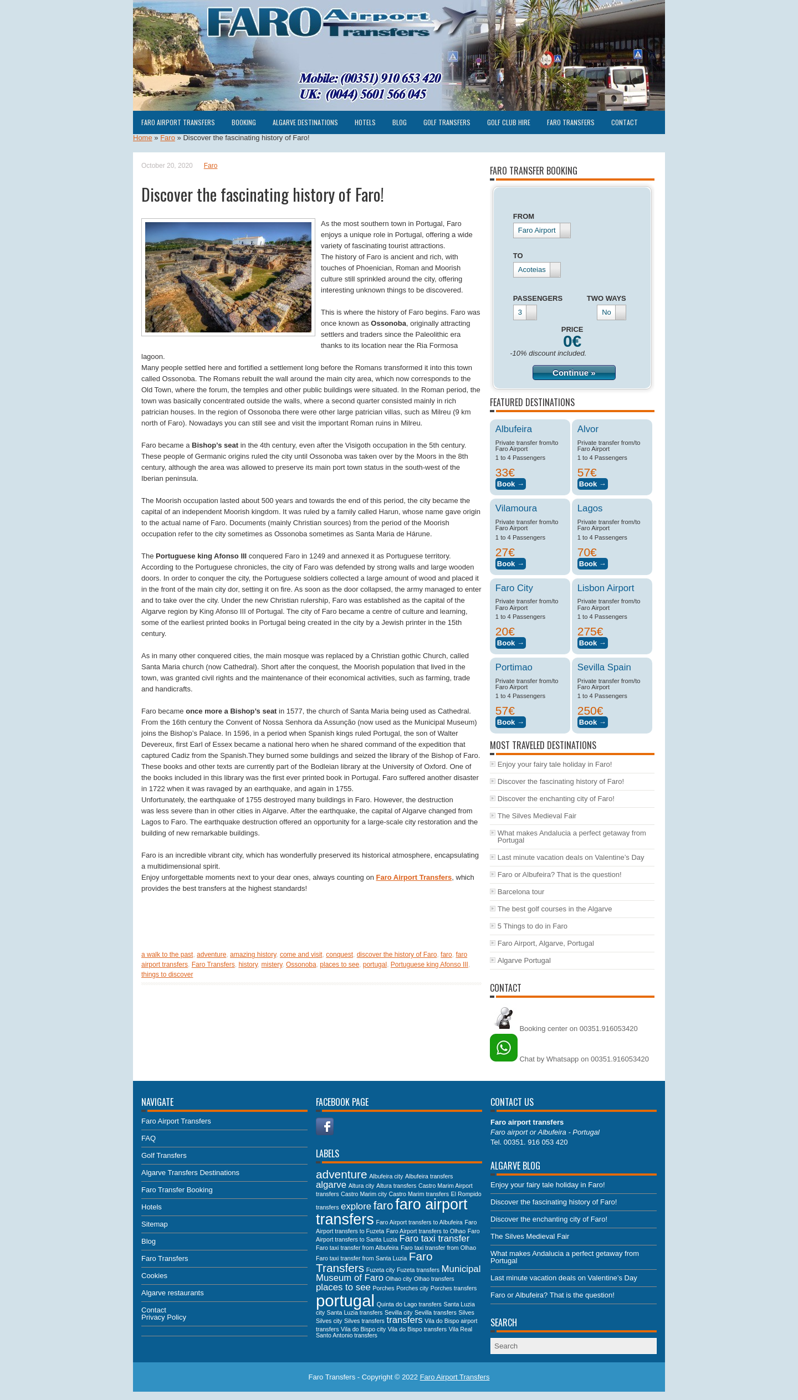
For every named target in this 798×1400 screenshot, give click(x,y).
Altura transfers (396, 1185)
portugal (375, 964)
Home (142, 138)
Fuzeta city (380, 1269)
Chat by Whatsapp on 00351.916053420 (569, 1059)
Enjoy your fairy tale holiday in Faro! (555, 764)
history (247, 964)
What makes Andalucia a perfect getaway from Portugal (572, 836)
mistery (272, 964)
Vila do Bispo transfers (417, 1329)
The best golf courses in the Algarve (555, 909)
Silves (466, 1312)
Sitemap (154, 1224)
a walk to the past (167, 954)
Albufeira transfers (429, 1176)
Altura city (362, 1185)
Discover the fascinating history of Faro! (561, 781)
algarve (331, 1185)
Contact (624, 122)
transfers (404, 1320)
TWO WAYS (606, 298)
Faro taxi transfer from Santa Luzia (361, 1258)
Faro (167, 138)
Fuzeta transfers (418, 1269)
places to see (339, 964)
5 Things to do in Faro (532, 926)
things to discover (167, 974)
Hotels (365, 122)
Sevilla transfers (436, 1312)
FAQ (148, 1138)
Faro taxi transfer (435, 1238)
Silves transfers (364, 1320)
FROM (523, 216)
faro (446, 954)
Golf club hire (508, 122)
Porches (383, 1288)
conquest (339, 954)
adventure (211, 954)
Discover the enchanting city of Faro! (556, 798)
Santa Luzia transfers (355, 1312)
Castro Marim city (364, 1194)
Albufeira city (386, 1176)
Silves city (329, 1320)
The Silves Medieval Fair (537, 816)
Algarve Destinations (305, 122)
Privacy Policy (163, 1317)
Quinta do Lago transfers (409, 1304)
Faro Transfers (571, 122)
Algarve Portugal (524, 960)
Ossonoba (301, 964)
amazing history (253, 954)
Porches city (412, 1288)
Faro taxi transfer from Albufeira (357, 1247)
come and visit (301, 954)
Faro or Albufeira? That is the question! (560, 874)
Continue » (574, 372)
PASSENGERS (537, 298)
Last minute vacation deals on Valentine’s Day (571, 857)
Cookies (154, 1275)
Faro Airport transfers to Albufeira (419, 1222)
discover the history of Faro (397, 954)
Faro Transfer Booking (177, 1190)
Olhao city (399, 1278)
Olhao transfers (434, 1278)
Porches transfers (454, 1288)
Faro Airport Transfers (178, 122)
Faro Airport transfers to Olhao (426, 1231)
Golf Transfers (446, 122)
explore (356, 1206)
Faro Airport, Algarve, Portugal (546, 943)
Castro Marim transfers (419, 1194)
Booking (244, 122)
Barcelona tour (521, 892)
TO (518, 255)
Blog (399, 122)
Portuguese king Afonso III (429, 964)
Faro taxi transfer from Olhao (438, 1247)
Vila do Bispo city (363, 1329)
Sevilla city (398, 1312)
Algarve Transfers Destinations (190, 1172)
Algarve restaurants (172, 1293)
